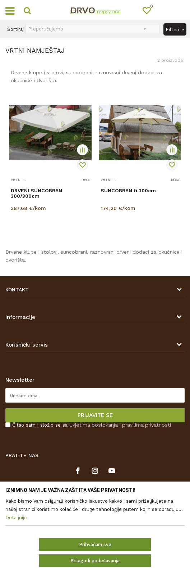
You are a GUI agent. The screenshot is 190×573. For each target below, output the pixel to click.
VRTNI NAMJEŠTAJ (19, 180)
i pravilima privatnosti (145, 425)
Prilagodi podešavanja (95, 560)
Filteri (175, 29)
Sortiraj (15, 29)
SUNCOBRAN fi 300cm (128, 190)
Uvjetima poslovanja (93, 425)
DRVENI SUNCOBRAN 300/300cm (36, 193)
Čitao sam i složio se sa (91, 425)
